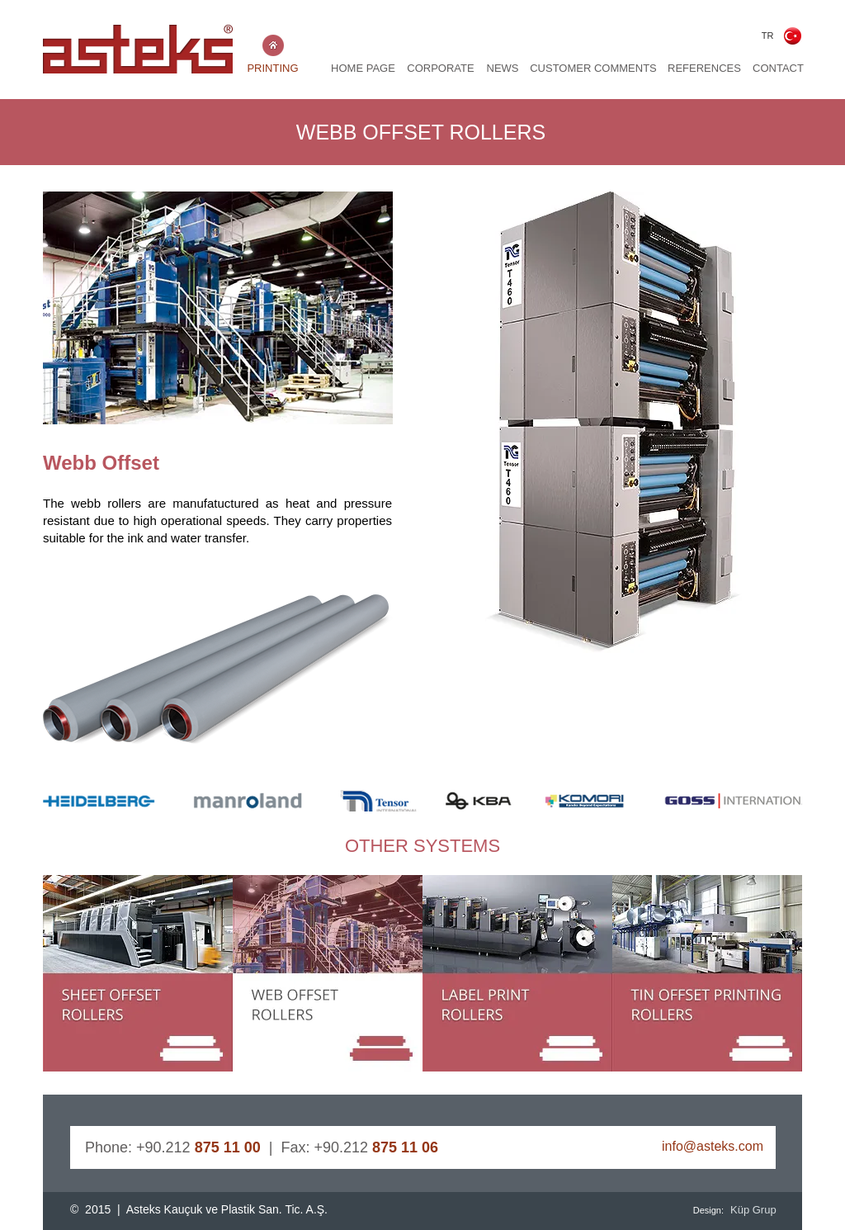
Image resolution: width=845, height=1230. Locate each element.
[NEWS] (502, 69)
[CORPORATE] (441, 69)
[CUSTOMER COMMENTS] (593, 69)
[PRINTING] (273, 69)
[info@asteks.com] (683, 1147)
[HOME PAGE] (363, 69)
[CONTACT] (778, 69)
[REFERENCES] (704, 69)
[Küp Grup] (755, 1210)
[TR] (767, 36)
